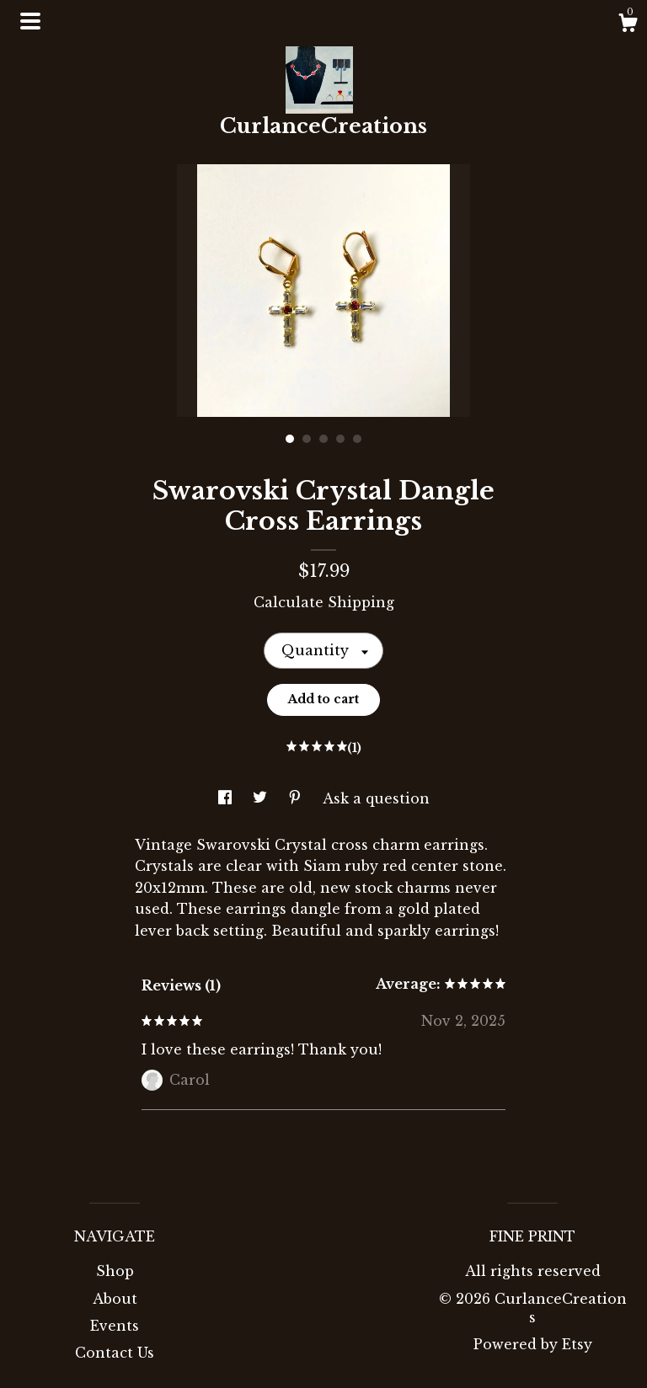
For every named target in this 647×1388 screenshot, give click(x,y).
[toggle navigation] (30, 21)
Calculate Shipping (324, 602)
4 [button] (340, 439)
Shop (115, 1271)
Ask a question (376, 798)
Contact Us (114, 1352)
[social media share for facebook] (227, 798)
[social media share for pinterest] (297, 798)
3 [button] (323, 439)
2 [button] (306, 439)
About (115, 1298)
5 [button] (357, 439)
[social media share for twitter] (262, 798)
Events (114, 1325)
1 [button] (290, 439)
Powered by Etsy (532, 1344)
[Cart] (627, 25)
